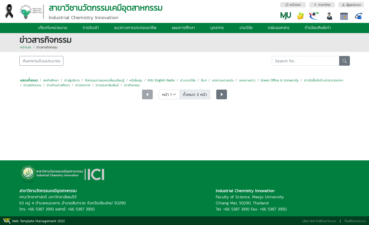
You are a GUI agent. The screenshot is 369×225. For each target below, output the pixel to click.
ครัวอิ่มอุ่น (136, 80)
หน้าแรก (25, 47)
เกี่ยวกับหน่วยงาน (52, 27)
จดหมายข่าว (247, 80)
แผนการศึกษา (183, 27)
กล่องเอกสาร (278, 27)
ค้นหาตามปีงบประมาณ (41, 61)
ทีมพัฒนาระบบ (355, 221)
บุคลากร (217, 27)
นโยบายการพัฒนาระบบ (319, 221)
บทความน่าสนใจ (223, 80)
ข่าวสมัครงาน (32, 85)
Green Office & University (280, 80)
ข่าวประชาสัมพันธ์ (107, 85)
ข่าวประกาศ (82, 85)
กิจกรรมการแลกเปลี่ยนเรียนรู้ (104, 80)
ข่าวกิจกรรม (132, 85)
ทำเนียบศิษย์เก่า (318, 27)
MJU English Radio (161, 80)
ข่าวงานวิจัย (188, 80)
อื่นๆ (204, 80)
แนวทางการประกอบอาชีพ (135, 27)
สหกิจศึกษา (51, 80)
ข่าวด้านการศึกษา (58, 85)
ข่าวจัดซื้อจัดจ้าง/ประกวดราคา (323, 80)
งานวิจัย (245, 27)
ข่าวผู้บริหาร (72, 80)
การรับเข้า (91, 27)
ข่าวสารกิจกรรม (46, 47)
